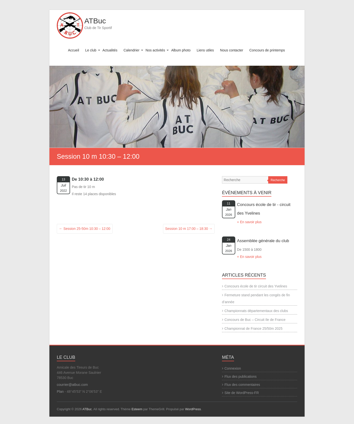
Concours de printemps (267, 50)
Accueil (73, 50)
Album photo (181, 50)
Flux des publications (240, 376)
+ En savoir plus (249, 222)
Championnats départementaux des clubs (256, 311)
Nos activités (155, 50)
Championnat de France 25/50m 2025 (253, 328)
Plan (60, 391)
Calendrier (131, 50)
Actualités (110, 50)
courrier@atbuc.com (72, 385)
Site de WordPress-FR (241, 393)
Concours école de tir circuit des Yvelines (255, 286)
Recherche (278, 180)
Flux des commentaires (242, 385)
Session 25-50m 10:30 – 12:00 (84, 229)
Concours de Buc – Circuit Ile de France (254, 320)
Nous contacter (231, 50)
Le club (90, 50)
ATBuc (95, 21)
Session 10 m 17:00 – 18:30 (188, 229)
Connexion (232, 368)
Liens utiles (205, 50)
